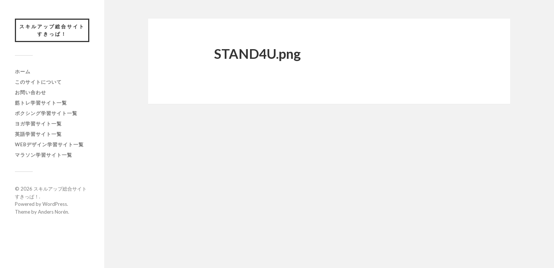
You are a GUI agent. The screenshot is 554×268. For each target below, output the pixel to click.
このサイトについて (38, 82)
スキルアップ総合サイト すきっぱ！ (54, 30)
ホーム (23, 71)
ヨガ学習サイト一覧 (38, 124)
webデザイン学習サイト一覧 (49, 144)
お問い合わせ (30, 92)
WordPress (54, 204)
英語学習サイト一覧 (38, 134)
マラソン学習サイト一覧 (43, 155)
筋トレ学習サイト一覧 (41, 103)
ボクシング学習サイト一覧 (46, 113)
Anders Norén (53, 212)
